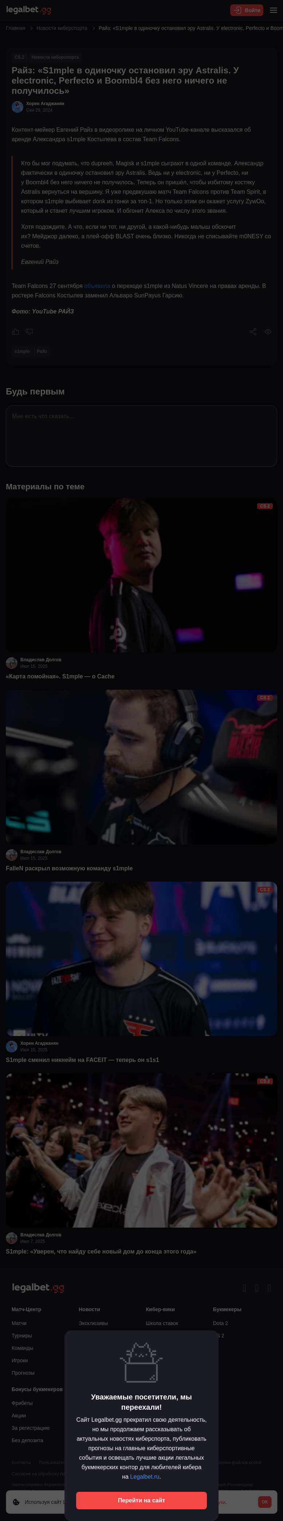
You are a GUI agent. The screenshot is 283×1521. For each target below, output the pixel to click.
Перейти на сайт (141, 1500)
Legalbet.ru (144, 1477)
